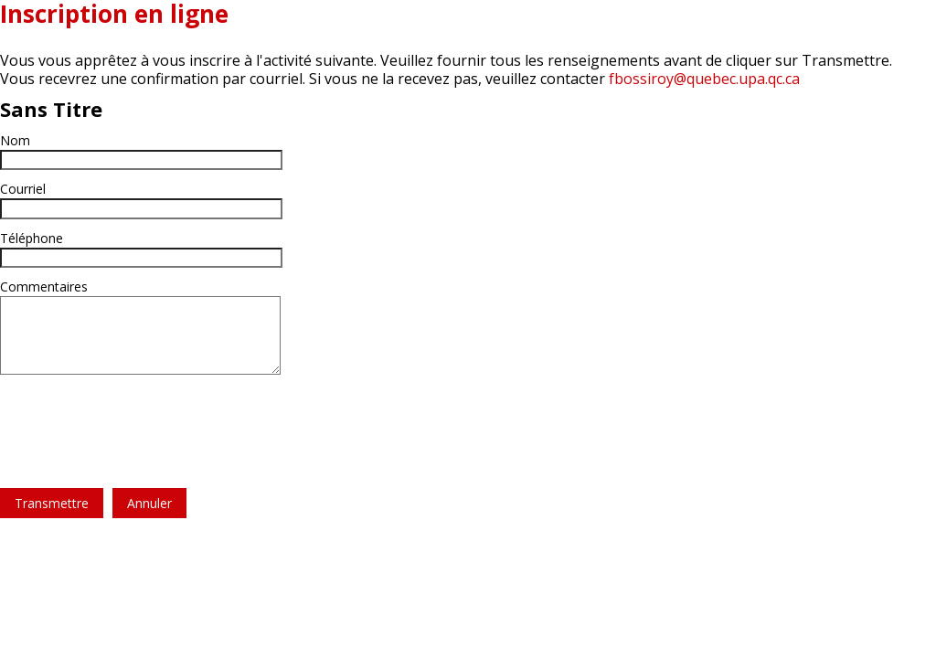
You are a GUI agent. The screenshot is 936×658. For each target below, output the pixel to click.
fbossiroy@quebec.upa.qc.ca (704, 79)
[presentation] (139, 420)
